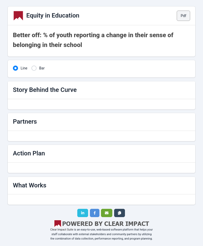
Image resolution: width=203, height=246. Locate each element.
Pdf (183, 16)
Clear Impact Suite (61, 229)
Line (24, 68)
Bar (42, 68)
